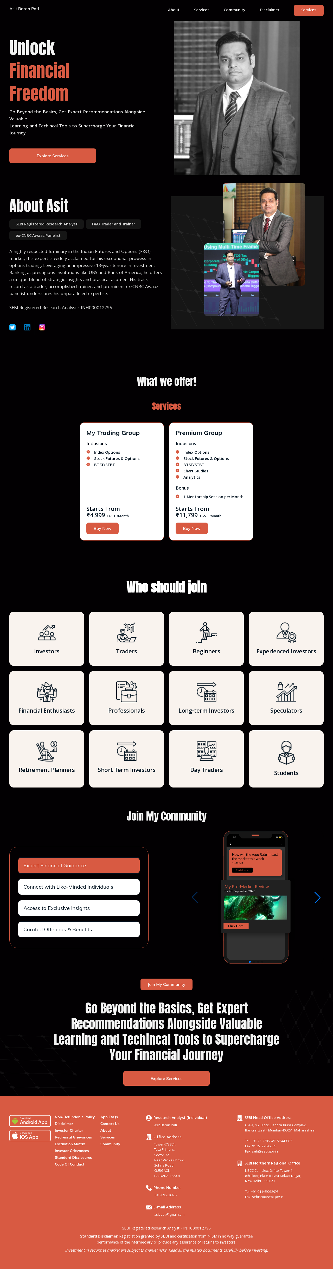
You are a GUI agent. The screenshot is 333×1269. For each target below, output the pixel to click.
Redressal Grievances (73, 1137)
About (174, 10)
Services (201, 10)
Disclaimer (269, 10)
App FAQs (109, 1117)
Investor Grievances (72, 1151)
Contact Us (109, 1123)
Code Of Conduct (69, 1164)
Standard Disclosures (73, 1157)
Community (234, 10)
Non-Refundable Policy (75, 1117)
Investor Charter (69, 1130)
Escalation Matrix (70, 1144)
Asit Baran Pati (24, 8)
